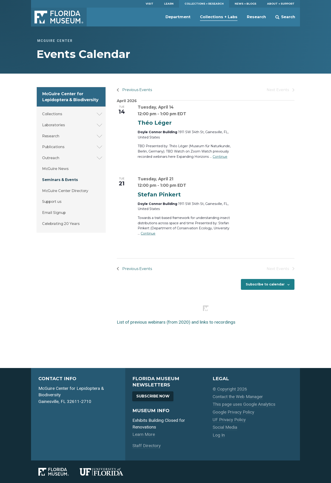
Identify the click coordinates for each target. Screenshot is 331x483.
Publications (53, 147)
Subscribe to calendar (265, 284)
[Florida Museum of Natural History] (59, 472)
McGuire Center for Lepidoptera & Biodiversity (70, 96)
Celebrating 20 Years (61, 223)
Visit (149, 3)
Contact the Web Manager (238, 396)
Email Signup (54, 212)
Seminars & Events (60, 180)
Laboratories (53, 125)
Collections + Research (204, 3)
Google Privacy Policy (233, 412)
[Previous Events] (134, 90)
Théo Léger (155, 122)
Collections (52, 114)
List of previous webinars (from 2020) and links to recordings (176, 322)
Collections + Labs (218, 16)
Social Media (225, 427)
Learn (169, 3)
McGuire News (55, 169)
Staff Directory (146, 445)
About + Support (280, 3)
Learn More (143, 434)
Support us (52, 201)
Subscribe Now (152, 396)
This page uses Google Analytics (244, 404)
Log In (219, 435)
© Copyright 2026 (230, 389)
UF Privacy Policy (229, 419)
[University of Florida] (107, 472)
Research (256, 16)
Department (178, 16)
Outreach (50, 158)
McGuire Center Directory (65, 191)
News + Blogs (245, 3)
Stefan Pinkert (159, 194)
